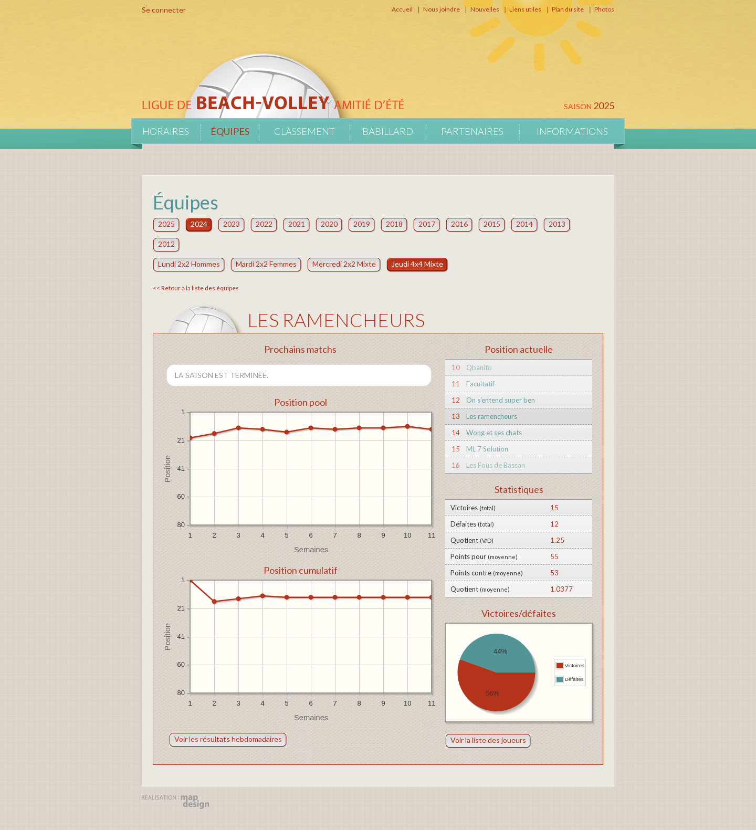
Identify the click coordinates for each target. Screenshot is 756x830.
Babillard (387, 131)
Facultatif (480, 384)
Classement (304, 131)
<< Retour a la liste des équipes (196, 288)
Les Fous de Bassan (495, 465)
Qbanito (479, 367)
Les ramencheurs (491, 416)
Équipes (230, 131)
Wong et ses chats (494, 432)
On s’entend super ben (500, 400)
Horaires (165, 131)
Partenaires (472, 131)
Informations (572, 131)
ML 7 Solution (487, 449)
